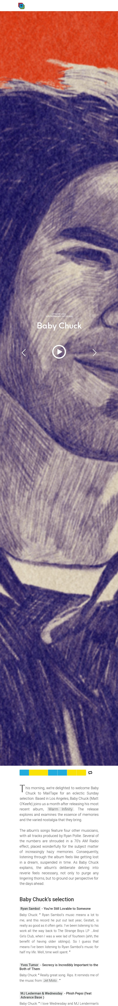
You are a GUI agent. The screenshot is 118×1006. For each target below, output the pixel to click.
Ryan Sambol (30, 909)
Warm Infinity (60, 809)
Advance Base (31, 997)
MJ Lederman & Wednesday (41, 993)
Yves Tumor (29, 965)
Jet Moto (50, 981)
